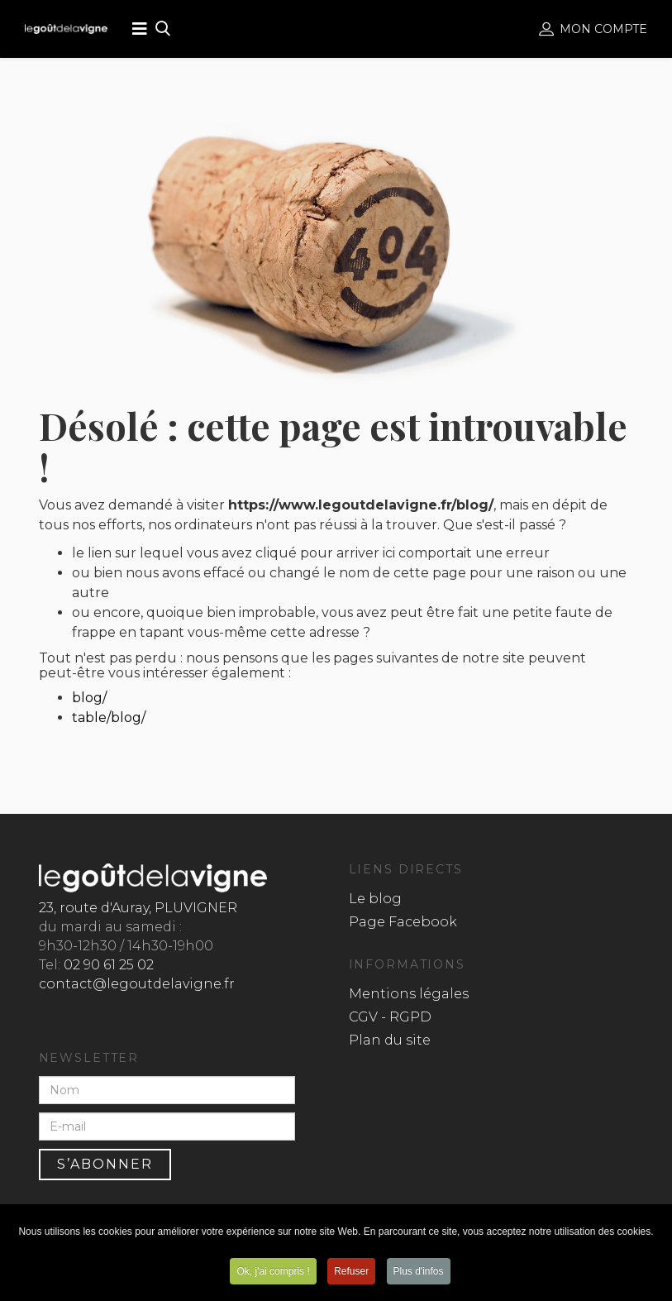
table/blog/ (108, 717)
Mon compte (593, 29)
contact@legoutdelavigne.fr (137, 984)
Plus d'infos (418, 1271)
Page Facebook (403, 922)
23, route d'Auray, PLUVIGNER (138, 908)
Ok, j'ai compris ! (272, 1271)
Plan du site (390, 1040)
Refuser (351, 1271)
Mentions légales (409, 994)
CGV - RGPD (390, 1017)
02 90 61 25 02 (109, 965)
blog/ (89, 698)
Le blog (375, 898)
